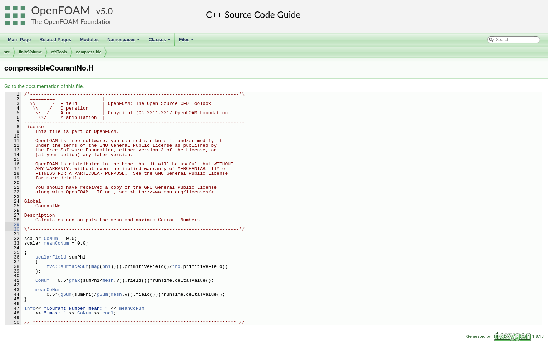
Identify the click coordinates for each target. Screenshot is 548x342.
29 (12, 224)
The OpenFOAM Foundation (72, 21)
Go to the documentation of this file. (44, 86)
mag (95, 266)
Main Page (19, 39)
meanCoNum (56, 243)
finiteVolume (30, 52)
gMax (74, 280)
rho (176, 266)
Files (187, 41)
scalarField (50, 257)
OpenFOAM (60, 10)
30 (12, 229)
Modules (89, 39)
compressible (89, 52)
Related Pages (55, 39)
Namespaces (124, 41)
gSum (65, 294)
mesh (107, 280)
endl (107, 313)
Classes (159, 41)
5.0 (106, 11)
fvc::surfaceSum (67, 266)
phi (106, 266)
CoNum (51, 238)
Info (29, 308)
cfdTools (59, 52)
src (7, 52)
